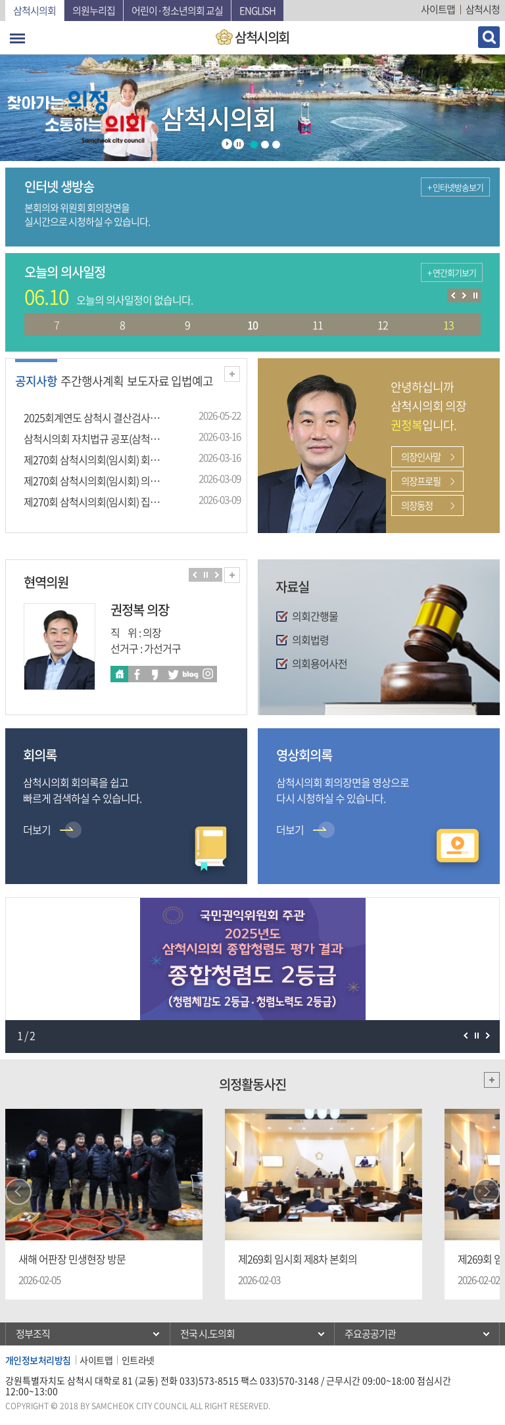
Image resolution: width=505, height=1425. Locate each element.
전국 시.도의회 (207, 1333)
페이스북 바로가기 (137, 674)
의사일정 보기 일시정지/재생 (475, 295)
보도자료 (148, 381)
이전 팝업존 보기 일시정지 (465, 1035)
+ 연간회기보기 (451, 272)
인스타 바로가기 (208, 674)
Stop (238, 144)
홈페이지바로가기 (119, 674)
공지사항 (36, 381)
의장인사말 (421, 457)
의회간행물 (315, 616)
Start (227, 144)
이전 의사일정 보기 (452, 295)
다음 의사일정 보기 (463, 295)
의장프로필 (421, 481)
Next (486, 1192)
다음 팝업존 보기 (487, 1035)
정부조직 (33, 1333)
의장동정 (417, 505)
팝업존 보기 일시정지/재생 (476, 1035)
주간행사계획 (92, 381)
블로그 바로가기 (190, 674)
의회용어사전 (319, 663)
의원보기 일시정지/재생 (205, 575)
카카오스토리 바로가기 (155, 674)
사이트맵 (438, 9)
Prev (18, 1192)
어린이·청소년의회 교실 (177, 10)
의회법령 (310, 639)
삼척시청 (483, 9)
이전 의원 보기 (194, 575)
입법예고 (192, 381)
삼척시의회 (34, 10)
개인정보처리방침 (38, 1360)
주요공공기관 (370, 1333)
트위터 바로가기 (172, 674)
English (257, 10)
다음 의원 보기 (216, 575)
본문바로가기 (0, 0)
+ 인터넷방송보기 (455, 187)
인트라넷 (138, 1360)
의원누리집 (93, 10)
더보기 (232, 374)
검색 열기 (489, 37)
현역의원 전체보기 (232, 575)
